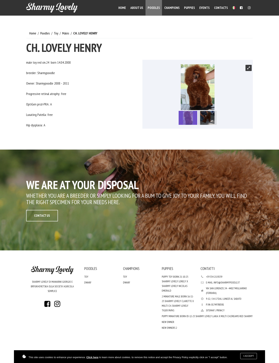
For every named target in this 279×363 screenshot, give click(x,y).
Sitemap (210, 310)
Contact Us (42, 215)
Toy (56, 33)
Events (204, 8)
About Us (136, 8)
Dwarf (87, 282)
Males (66, 33)
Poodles (154, 8)
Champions (172, 8)
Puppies (189, 8)
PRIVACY (220, 310)
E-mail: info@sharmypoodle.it (223, 282)
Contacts (221, 8)
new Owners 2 (169, 328)
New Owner (168, 322)
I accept (248, 356)
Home (122, 8)
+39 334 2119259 (214, 276)
